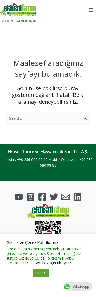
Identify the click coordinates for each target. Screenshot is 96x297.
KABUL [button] (41, 272)
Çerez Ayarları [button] (19, 273)
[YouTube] (18, 197)
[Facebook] (42, 197)
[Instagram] (30, 197)
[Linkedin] (77, 197)
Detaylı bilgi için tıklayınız (50, 262)
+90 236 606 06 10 (32, 159)
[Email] (65, 197)
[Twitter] (54, 197)
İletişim (9, 159)
